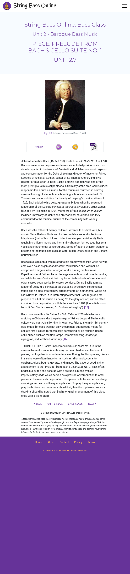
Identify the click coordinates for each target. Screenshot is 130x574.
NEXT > (92, 403)
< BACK (38, 403)
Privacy (78, 442)
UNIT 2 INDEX (55, 403)
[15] (86, 307)
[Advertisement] (65, 485)
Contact (64, 442)
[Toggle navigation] (124, 6)
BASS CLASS (75, 403)
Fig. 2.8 (48, 133)
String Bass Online (34, 6)
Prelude (38, 147)
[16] (65, 339)
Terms (91, 442)
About (50, 442)
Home (38, 442)
